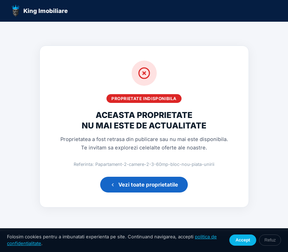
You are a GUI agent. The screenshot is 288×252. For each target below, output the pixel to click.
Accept (243, 240)
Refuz (270, 240)
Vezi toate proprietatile (144, 184)
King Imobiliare (40, 11)
